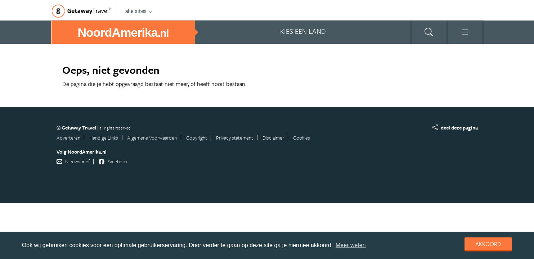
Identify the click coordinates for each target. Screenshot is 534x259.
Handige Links (103, 137)
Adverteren (68, 137)
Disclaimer (273, 137)
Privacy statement (234, 137)
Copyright (196, 137)
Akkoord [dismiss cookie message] (488, 244)
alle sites (139, 10)
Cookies (301, 137)
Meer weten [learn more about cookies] (351, 245)
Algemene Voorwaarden (152, 137)
